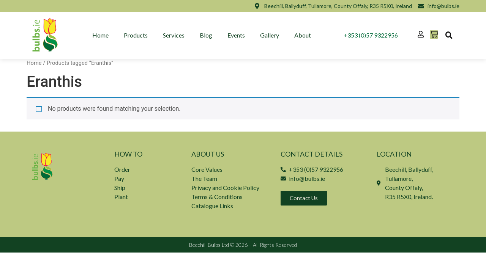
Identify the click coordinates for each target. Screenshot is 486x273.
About (303, 35)
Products (136, 35)
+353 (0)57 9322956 (371, 35)
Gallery (269, 35)
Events (236, 35)
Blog (206, 35)
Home (101, 35)
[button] (448, 35)
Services (174, 35)
